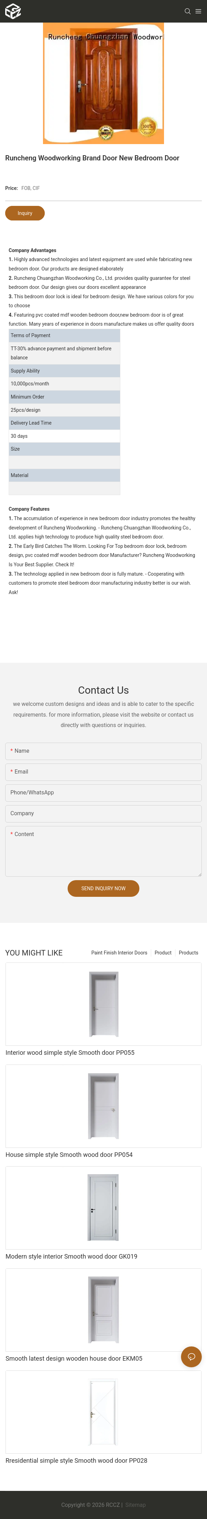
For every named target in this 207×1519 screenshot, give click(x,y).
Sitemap (135, 1505)
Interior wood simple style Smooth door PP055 (70, 1052)
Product (163, 952)
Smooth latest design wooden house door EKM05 (74, 1358)
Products (188, 952)
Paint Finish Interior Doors (119, 952)
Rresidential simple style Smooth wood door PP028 (76, 1460)
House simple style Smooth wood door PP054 (69, 1154)
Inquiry (25, 213)
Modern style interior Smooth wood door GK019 (71, 1256)
